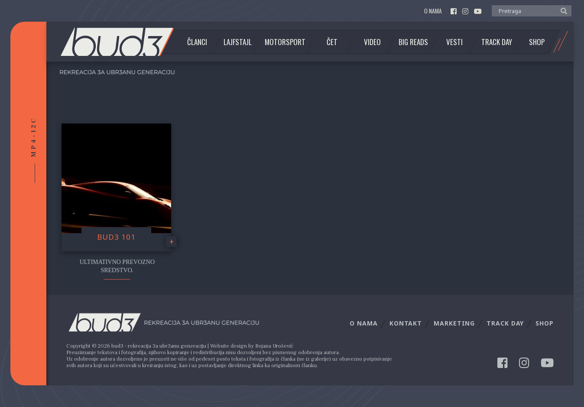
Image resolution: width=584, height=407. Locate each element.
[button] (561, 10)
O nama (433, 11)
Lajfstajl (238, 42)
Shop (537, 42)
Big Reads (413, 42)
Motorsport (285, 42)
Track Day (496, 42)
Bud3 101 (116, 237)
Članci (197, 42)
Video (372, 42)
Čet (332, 42)
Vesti (454, 42)
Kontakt (405, 323)
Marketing (454, 323)
